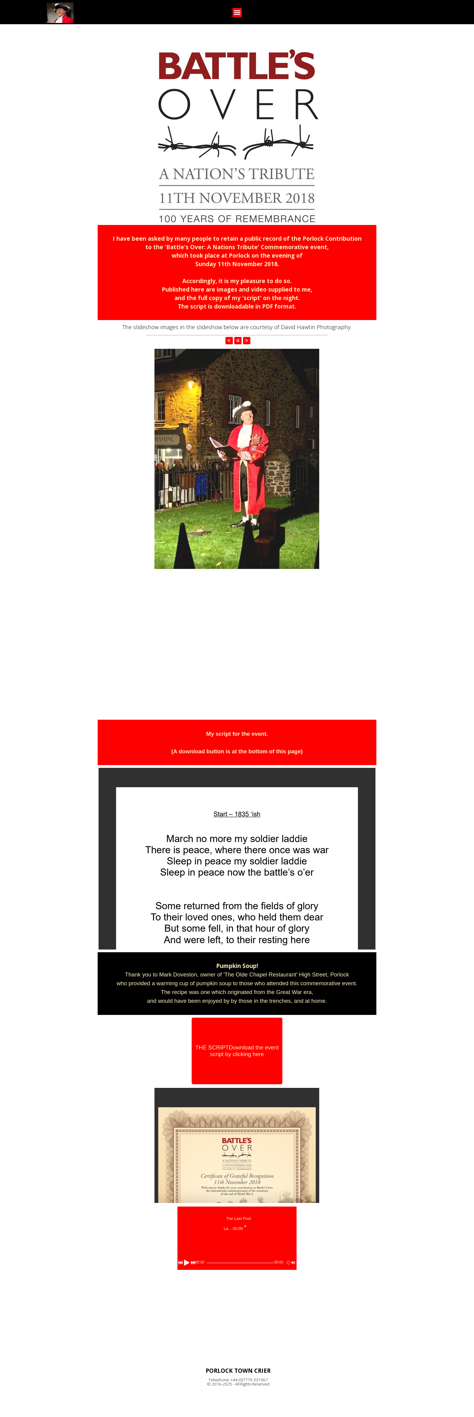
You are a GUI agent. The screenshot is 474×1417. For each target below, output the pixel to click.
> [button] (246, 340)
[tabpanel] (237, 272)
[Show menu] (237, 12)
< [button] (229, 340)
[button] (238, 340)
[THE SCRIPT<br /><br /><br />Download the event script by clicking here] (237, 1051)
